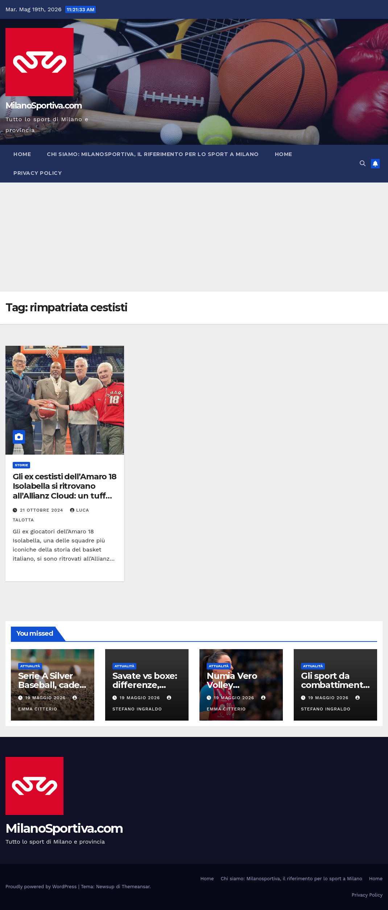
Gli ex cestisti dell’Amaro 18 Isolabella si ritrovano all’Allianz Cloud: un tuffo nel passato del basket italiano (64, 496)
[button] (363, 163)
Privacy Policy (37, 173)
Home (22, 154)
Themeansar (136, 886)
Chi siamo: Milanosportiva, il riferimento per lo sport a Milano (153, 154)
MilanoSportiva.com (43, 106)
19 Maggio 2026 (46, 697)
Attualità (30, 666)
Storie (21, 465)
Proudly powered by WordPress (41, 886)
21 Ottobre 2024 (42, 510)
